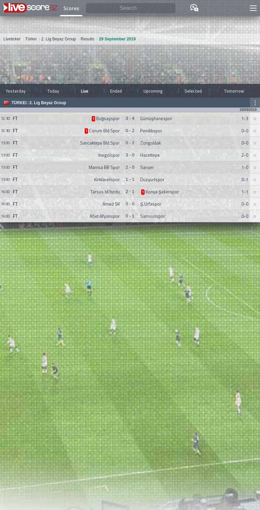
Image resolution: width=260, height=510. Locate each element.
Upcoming (153, 91)
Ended (116, 91)
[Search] (130, 8)
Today (53, 91)
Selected (193, 91)
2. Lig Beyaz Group (47, 102)
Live (84, 91)
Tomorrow (234, 91)
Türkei (19, 102)
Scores (71, 8)
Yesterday (15, 91)
